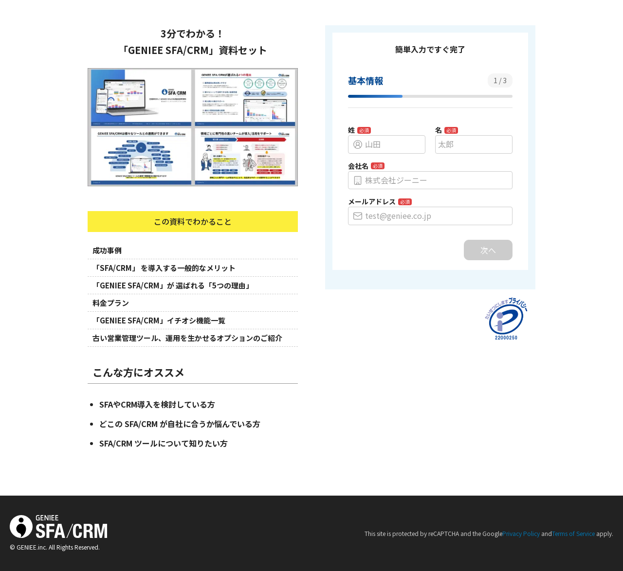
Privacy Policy (521, 533)
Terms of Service (573, 533)
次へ (488, 250)
